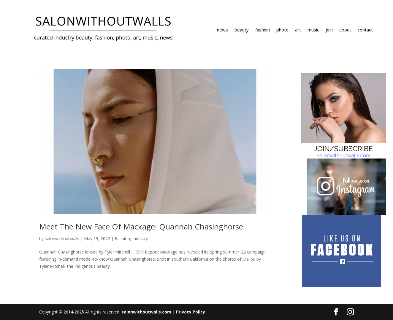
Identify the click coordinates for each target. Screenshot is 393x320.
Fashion (122, 238)
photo (282, 30)
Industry (140, 238)
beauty (241, 30)
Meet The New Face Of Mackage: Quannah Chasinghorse (141, 226)
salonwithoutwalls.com (146, 312)
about (345, 30)
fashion (262, 30)
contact (365, 30)
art (298, 30)
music (313, 30)
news (222, 30)
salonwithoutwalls (62, 238)
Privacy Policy (190, 312)
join (329, 30)
